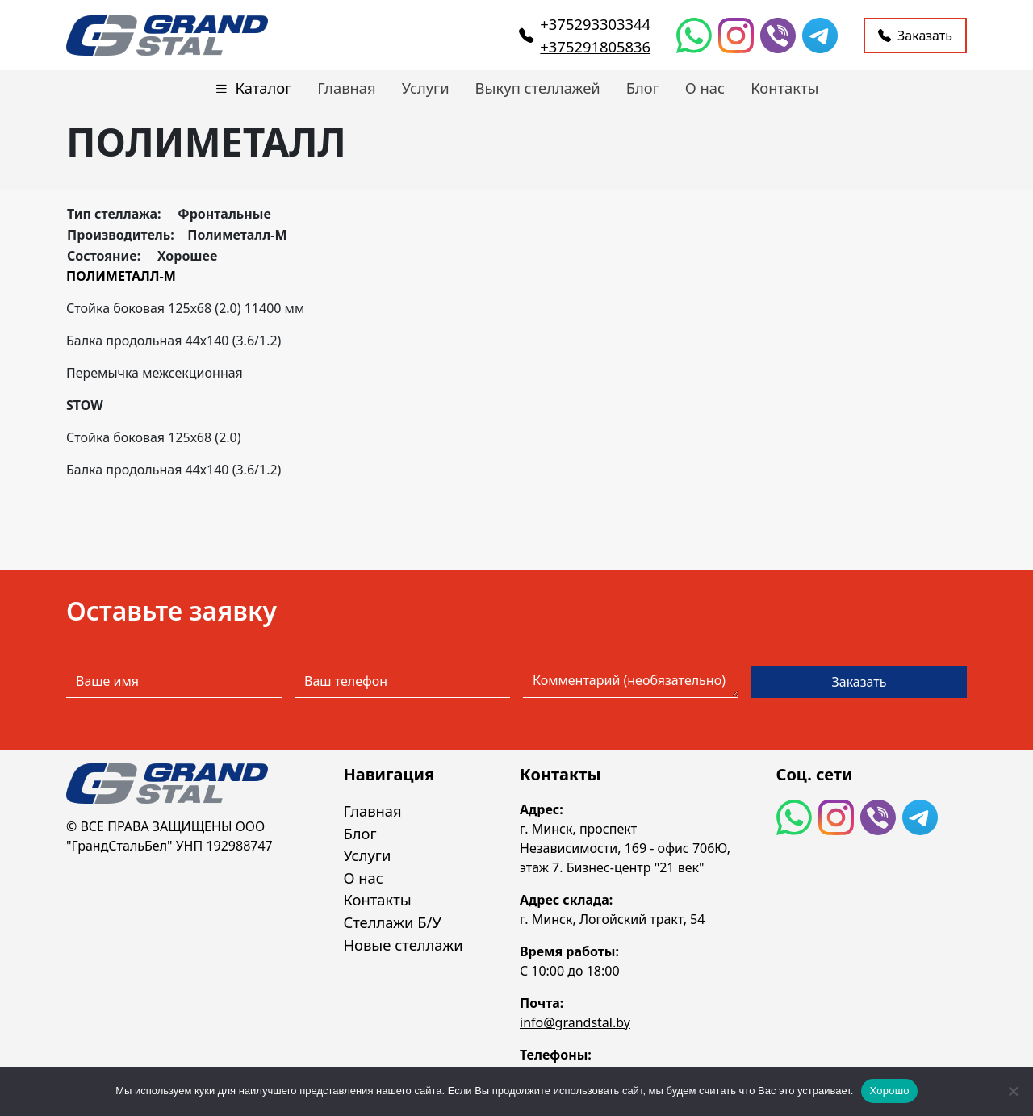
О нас (705, 87)
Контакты (784, 87)
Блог (642, 87)
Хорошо (889, 1091)
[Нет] (1013, 1091)
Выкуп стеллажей (537, 87)
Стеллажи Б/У (392, 922)
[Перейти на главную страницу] (167, 35)
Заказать (915, 35)
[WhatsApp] (694, 35)
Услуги (426, 87)
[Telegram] (820, 35)
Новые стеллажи (402, 944)
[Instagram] (736, 35)
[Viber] (778, 35)
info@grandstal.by (575, 1022)
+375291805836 (595, 46)
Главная (346, 87)
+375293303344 (595, 24)
